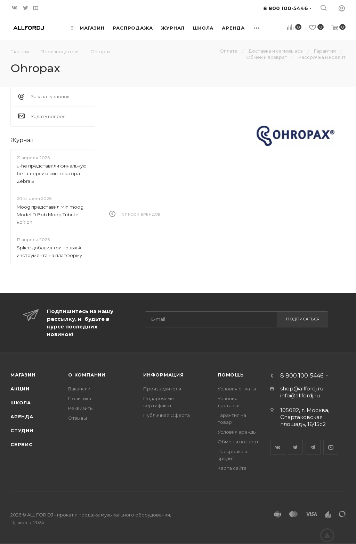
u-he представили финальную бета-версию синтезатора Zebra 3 (52, 173)
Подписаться (303, 319)
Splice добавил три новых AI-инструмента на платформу (50, 251)
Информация (163, 375)
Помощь (231, 375)
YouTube (330, 447)
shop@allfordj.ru (301, 388)
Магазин (22, 375)
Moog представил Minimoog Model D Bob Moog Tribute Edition (50, 214)
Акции (20, 388)
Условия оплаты (237, 388)
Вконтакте (277, 447)
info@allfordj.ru (300, 395)
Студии (21, 430)
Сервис (21, 444)
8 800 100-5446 (301, 376)
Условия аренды (237, 432)
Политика (79, 398)
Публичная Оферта (166, 415)
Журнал (22, 140)
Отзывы (77, 418)
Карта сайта (232, 468)
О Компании (86, 375)
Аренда (21, 416)
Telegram (313, 447)
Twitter (295, 447)
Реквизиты (81, 408)
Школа (20, 402)
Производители (162, 388)
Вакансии (79, 388)
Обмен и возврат (238, 441)
